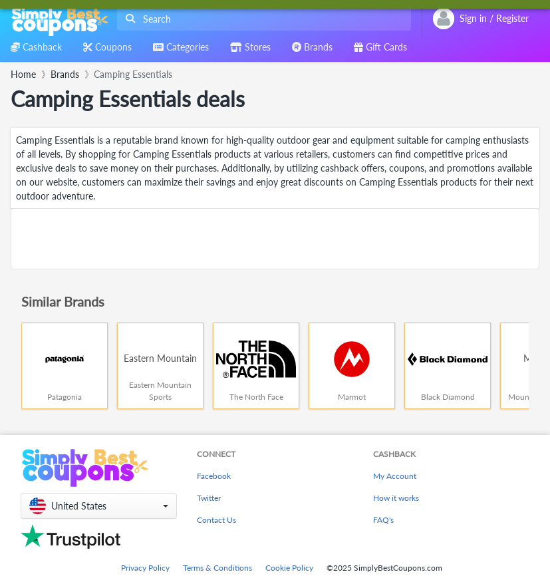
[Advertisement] (275, 239)
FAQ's (383, 520)
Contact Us (216, 520)
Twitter (209, 498)
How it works (396, 498)
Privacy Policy (145, 568)
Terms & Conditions (217, 568)
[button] (99, 506)
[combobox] (261, 19)
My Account (394, 476)
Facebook (214, 476)
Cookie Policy (289, 568)
